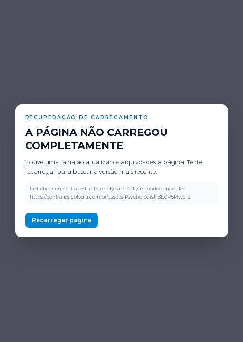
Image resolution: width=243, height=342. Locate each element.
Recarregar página (61, 220)
